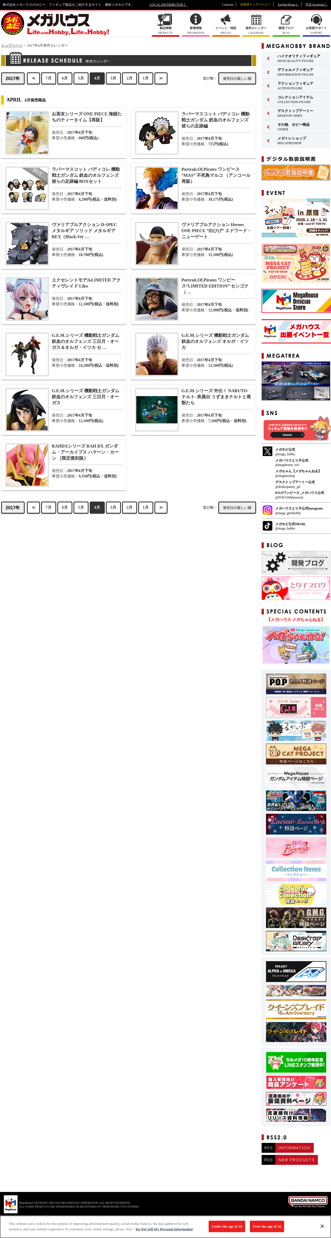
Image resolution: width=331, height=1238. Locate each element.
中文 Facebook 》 (316, 4)
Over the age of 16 (267, 1229)
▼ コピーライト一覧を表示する (32, 1216)
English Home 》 (288, 4)
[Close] (322, 1229)
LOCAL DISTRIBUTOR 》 (168, 5)
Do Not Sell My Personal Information (164, 1232)
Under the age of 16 (227, 1229)
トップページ (11, 45)
